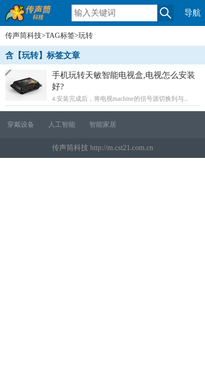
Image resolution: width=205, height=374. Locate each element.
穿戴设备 (20, 124)
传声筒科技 (23, 35)
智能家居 (102, 124)
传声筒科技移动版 (33, 17)
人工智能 (61, 124)
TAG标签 (60, 35)
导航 (192, 12)
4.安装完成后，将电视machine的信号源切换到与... (102, 86)
